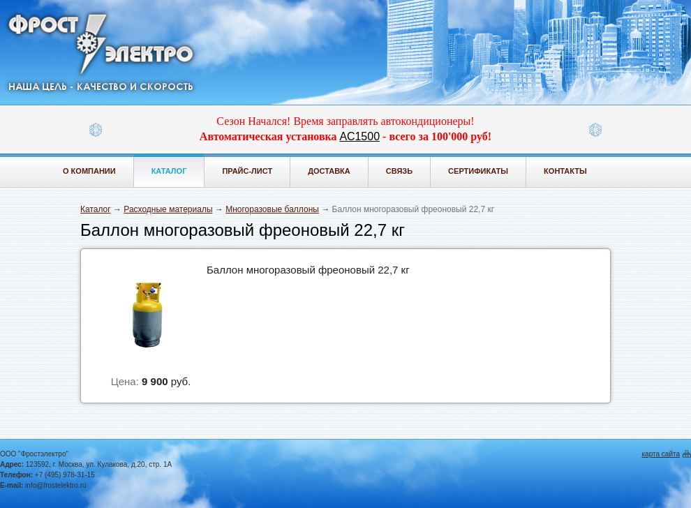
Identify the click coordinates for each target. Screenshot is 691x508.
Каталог (169, 171)
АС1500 (360, 136)
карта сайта (661, 454)
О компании (89, 171)
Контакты (565, 171)
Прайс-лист (247, 171)
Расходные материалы (168, 209)
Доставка (329, 171)
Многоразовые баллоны (272, 209)
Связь (399, 171)
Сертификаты (478, 171)
